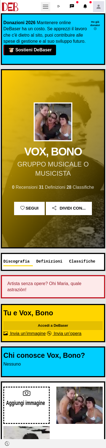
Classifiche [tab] (82, 261)
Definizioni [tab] (49, 261)
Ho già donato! (95, 25)
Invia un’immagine (24, 333)
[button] (58, 6)
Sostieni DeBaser (30, 50)
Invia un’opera (64, 333)
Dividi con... (69, 208)
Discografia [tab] (16, 261)
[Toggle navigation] (45, 6)
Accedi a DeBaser (53, 325)
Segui (29, 208)
